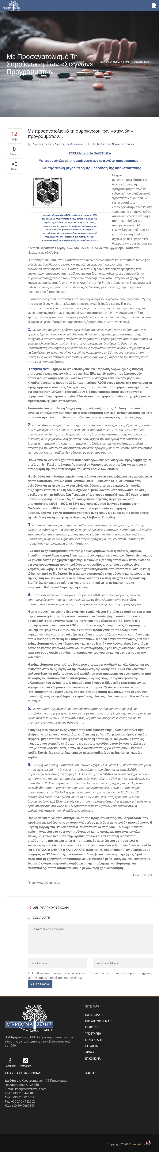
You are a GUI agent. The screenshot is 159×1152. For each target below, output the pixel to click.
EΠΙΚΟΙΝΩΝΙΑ (93, 1058)
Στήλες (127, 61)
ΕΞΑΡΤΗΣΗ (92, 1027)
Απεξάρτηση (141, 61)
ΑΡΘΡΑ (89, 1052)
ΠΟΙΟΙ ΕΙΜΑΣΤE (94, 1014)
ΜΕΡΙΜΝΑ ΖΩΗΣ (110, 61)
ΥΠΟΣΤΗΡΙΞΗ (93, 1033)
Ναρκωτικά (118, 144)
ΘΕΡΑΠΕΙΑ (91, 1046)
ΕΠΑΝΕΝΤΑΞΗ (93, 1039)
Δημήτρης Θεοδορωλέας (69, 144)
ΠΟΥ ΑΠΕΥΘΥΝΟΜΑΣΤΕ (99, 1021)
